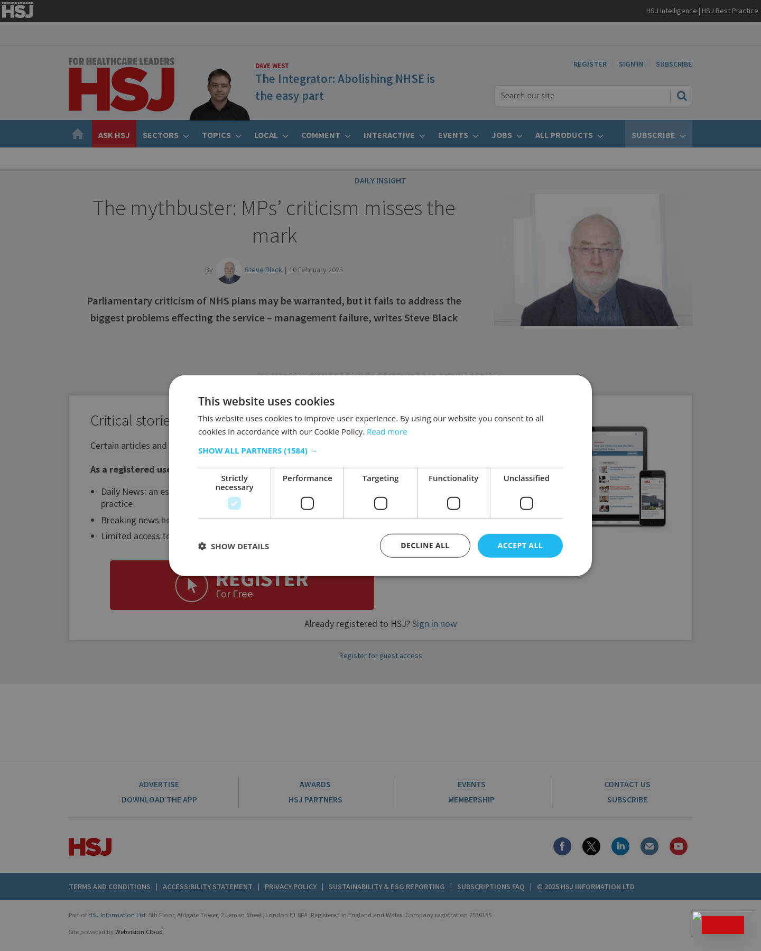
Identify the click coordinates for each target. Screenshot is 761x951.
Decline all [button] (425, 545)
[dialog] (380, 475)
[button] (380, 450)
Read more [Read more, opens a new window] (387, 431)
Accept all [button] (520, 545)
